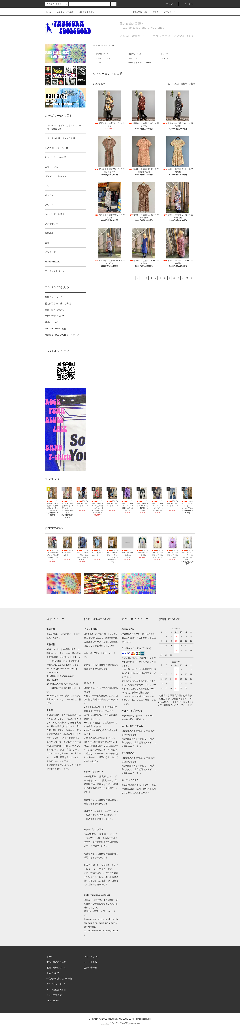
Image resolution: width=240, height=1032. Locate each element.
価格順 (184, 83)
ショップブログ (54, 995)
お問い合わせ (168, 12)
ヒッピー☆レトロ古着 (106, 45)
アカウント (169, 4)
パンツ (98, 63)
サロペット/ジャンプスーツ (139, 63)
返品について (51, 322)
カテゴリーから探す (63, 12)
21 (187, 278)
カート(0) (187, 4)
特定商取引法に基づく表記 (58, 303)
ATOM (56, 1000)
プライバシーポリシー (57, 984)
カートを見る (90, 962)
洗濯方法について (53, 297)
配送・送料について (54, 310)
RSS (49, 1000)
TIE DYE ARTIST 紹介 (55, 328)
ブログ (153, 12)
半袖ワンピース (102, 54)
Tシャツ (164, 54)
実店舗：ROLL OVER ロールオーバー (63, 335)
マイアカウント (91, 956)
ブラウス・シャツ (103, 58)
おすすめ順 (173, 83)
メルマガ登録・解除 (137, 12)
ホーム (48, 12)
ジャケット (132, 58)
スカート (165, 58)
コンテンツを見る (85, 12)
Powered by (120, 1024)
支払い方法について (54, 316)
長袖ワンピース (134, 54)
